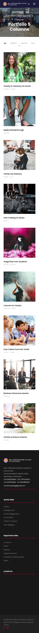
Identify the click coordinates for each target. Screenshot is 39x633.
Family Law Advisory (13, 174)
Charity (13, 43)
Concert (7, 308)
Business (7, 396)
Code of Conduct (10, 521)
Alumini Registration (12, 514)
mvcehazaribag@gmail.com (14, 486)
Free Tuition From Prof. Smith (16, 349)
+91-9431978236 (10, 482)
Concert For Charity (12, 305)
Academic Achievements (14, 557)
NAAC (6, 546)
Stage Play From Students (15, 261)
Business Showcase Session (16, 393)
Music (14, 308)
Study (6, 352)
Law (11, 177)
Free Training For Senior (14, 218)
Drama (12, 265)
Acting (6, 265)
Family (6, 177)
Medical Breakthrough (14, 130)
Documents (8, 517)
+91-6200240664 (10, 479)
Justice (24, 43)
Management (9, 510)
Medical (6, 133)
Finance (7, 550)
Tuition (12, 352)
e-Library (7, 542)
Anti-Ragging (9, 525)
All (5, 43)
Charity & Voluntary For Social (17, 86)
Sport (5, 221)
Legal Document (10, 553)
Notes (6, 560)
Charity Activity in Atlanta (15, 437)
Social (13, 89)
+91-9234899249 (23, 482)
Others (6, 506)
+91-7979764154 (23, 479)
